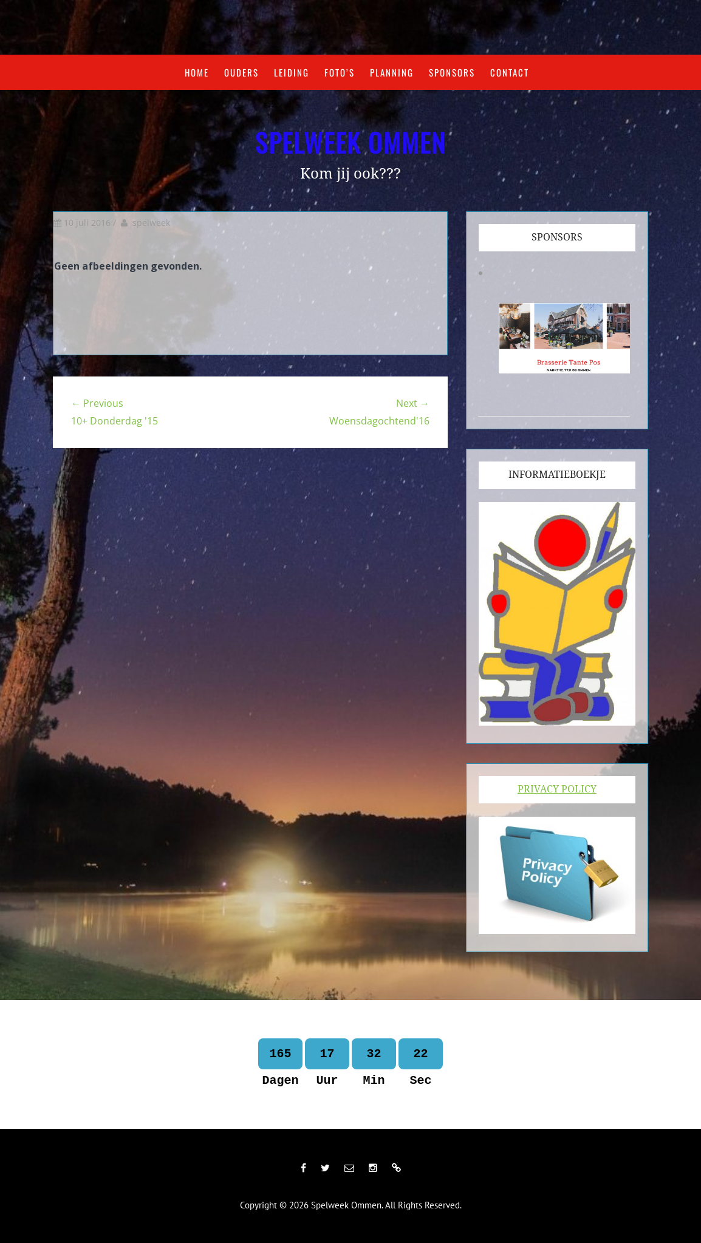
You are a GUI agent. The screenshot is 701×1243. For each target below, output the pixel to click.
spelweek (151, 222)
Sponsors (452, 72)
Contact (509, 72)
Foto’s (339, 72)
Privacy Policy (557, 789)
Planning (392, 72)
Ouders (241, 72)
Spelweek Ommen (350, 142)
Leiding (291, 72)
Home (197, 72)
